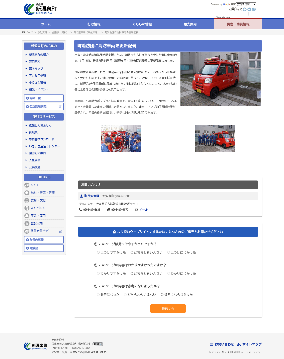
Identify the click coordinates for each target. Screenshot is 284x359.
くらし (35, 185)
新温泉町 (40, 9)
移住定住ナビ (40, 230)
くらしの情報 (142, 24)
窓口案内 (34, 61)
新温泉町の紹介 (38, 54)
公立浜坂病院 (37, 106)
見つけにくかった (181, 252)
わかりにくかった (181, 273)
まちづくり (38, 208)
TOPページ (27, 32)
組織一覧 (35, 98)
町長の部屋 (36, 239)
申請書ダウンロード (41, 139)
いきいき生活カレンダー (44, 146)
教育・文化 (38, 200)
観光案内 (190, 24)
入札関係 (34, 160)
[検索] (226, 18)
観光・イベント (38, 89)
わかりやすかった (111, 273)
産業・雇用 (38, 215)
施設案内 (37, 223)
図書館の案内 (37, 153)
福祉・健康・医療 (43, 192)
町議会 (33, 248)
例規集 (32, 132)
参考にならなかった (177, 294)
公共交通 (34, 167)
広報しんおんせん (39, 125)
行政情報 (94, 24)
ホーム (46, 24)
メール (143, 209)
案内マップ (35, 68)
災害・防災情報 (238, 24)
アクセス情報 (37, 75)
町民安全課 (91, 196)
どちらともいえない (147, 252)
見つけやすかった (111, 252)
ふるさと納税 (37, 82)
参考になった (108, 294)
